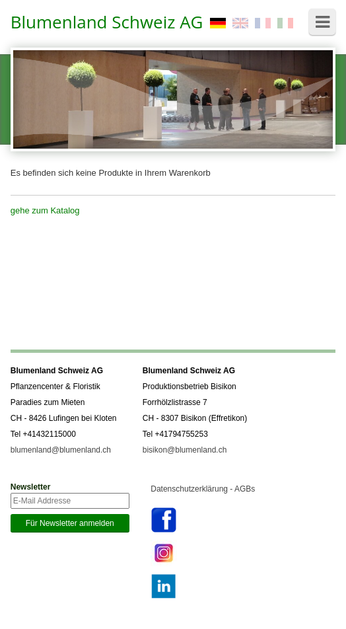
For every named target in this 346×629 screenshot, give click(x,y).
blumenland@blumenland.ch (61, 450)
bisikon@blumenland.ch (185, 450)
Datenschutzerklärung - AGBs (203, 489)
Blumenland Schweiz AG (107, 22)
